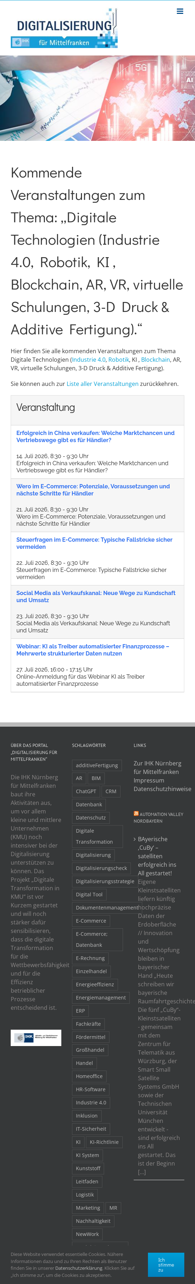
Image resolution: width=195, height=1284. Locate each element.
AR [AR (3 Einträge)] (79, 778)
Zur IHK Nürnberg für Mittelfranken (157, 767)
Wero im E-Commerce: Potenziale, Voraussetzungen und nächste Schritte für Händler (93, 490)
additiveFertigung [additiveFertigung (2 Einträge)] (97, 765)
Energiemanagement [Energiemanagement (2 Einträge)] (101, 997)
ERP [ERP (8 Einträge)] (80, 1010)
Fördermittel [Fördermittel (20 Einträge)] (91, 1037)
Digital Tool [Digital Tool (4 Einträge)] (89, 894)
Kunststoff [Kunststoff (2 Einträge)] (88, 1168)
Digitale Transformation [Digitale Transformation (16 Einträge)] (94, 836)
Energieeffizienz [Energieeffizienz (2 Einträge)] (95, 984)
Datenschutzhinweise (159, 789)
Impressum (149, 780)
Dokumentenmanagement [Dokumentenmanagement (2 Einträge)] (107, 907)
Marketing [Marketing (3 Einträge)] (88, 1207)
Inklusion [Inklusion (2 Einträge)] (87, 1115)
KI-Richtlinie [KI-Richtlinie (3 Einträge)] (104, 1142)
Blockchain (155, 360)
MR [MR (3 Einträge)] (113, 1207)
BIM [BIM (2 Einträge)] (96, 778)
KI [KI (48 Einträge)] (78, 1142)
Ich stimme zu (166, 1264)
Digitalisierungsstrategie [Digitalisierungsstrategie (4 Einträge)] (105, 881)
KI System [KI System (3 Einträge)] (87, 1155)
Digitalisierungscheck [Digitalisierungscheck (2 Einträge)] (101, 868)
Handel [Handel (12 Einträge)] (84, 1063)
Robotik (118, 360)
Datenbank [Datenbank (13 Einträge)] (89, 804)
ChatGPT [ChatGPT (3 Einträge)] (86, 791)
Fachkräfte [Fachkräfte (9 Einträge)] (88, 1023)
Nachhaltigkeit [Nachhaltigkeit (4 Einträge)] (93, 1220)
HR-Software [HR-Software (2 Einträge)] (91, 1089)
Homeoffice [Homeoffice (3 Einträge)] (89, 1076)
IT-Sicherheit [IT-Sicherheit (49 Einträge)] (91, 1128)
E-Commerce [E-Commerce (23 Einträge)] (91, 920)
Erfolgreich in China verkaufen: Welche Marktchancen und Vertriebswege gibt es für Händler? (95, 437)
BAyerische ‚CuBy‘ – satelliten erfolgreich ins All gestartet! (157, 856)
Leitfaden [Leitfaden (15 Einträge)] (87, 1181)
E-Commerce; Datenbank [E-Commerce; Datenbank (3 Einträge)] (92, 939)
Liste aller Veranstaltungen (103, 384)
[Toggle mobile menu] (180, 11)
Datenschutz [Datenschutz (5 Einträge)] (91, 817)
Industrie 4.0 (89, 360)
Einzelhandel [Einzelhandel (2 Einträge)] (91, 971)
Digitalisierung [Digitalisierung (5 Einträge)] (93, 854)
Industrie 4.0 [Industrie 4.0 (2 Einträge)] (91, 1102)
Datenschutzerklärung (78, 1268)
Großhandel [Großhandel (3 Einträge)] (90, 1049)
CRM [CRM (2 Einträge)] (111, 791)
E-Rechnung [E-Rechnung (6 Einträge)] (90, 958)
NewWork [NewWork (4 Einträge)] (87, 1234)
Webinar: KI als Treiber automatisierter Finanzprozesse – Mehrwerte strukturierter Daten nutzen (92, 650)
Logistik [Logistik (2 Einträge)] (85, 1194)
